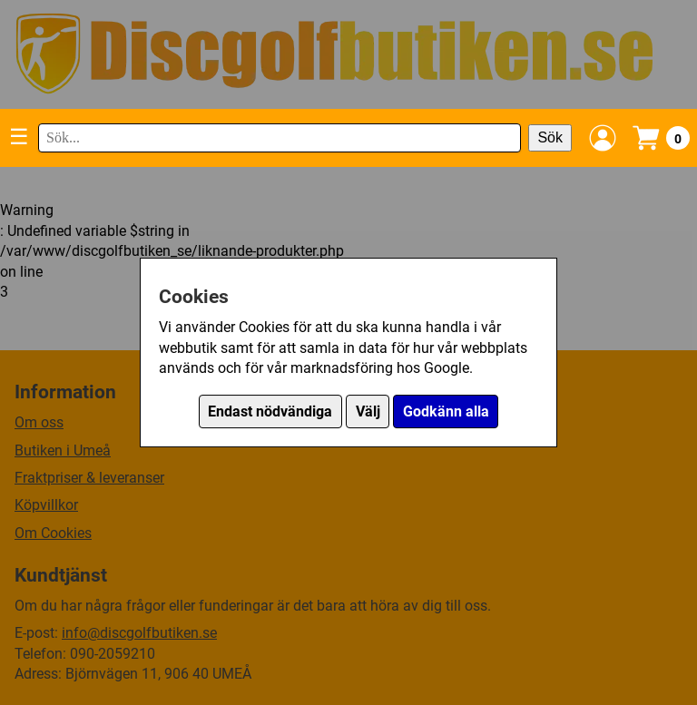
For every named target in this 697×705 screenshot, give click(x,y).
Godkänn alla (446, 411)
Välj (368, 411)
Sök (550, 137)
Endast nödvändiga (270, 411)
